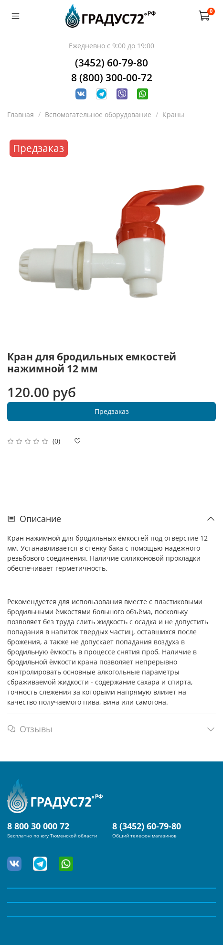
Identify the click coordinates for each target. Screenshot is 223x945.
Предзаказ (112, 411)
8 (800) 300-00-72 (111, 77)
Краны (173, 114)
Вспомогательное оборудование (98, 114)
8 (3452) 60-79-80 (146, 826)
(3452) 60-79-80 (111, 62)
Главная (20, 114)
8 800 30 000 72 (38, 826)
